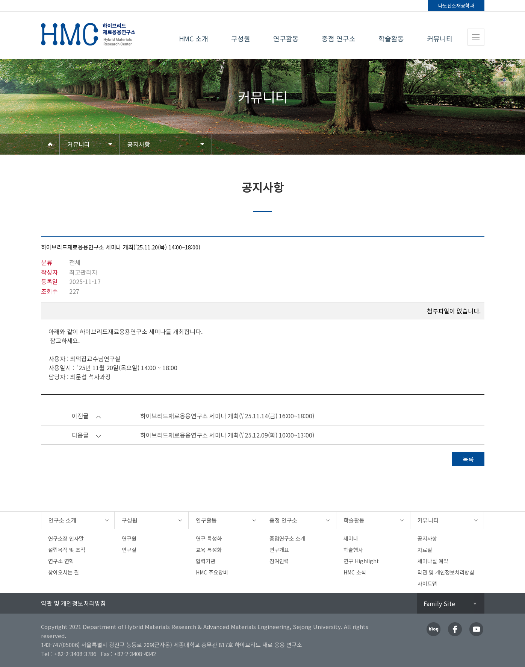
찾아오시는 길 (63, 572)
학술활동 (391, 38)
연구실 (129, 549)
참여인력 (279, 561)
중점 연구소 (339, 38)
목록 (468, 458)
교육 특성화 (209, 549)
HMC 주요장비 (212, 572)
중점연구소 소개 (287, 538)
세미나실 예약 (433, 561)
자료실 (425, 549)
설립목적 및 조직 (66, 549)
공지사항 (138, 144)
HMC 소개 (193, 38)
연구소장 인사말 (66, 538)
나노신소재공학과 (456, 5)
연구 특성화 (209, 538)
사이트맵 (427, 583)
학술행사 (353, 549)
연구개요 (279, 549)
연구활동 (286, 38)
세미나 (350, 538)
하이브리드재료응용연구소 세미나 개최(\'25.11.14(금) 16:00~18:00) (227, 415)
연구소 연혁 (61, 561)
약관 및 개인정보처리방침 (446, 572)
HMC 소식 (354, 572)
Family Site (439, 603)
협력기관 (205, 561)
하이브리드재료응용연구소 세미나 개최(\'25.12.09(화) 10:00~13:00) (227, 434)
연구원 (129, 538)
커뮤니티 (439, 38)
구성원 (240, 38)
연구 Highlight (361, 561)
